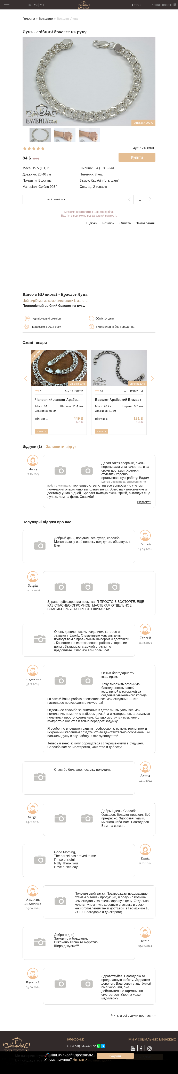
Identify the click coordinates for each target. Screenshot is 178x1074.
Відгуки (91, 223)
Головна (29, 18)
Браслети (46, 18)
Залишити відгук (61, 447)
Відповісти (144, 502)
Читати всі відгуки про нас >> (133, 1015)
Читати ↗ (80, 1059)
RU (42, 5)
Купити (42, 431)
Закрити (115, 1056)
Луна (99, 174)
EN (36, 5)
